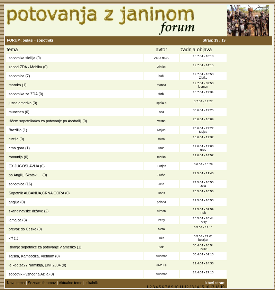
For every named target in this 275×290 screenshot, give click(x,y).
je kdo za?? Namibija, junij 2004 (35, 265)
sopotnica (17, 76)
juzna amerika (20, 103)
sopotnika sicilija (22, 58)
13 (192, 287)
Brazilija (15, 130)
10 (176, 287)
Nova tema (16, 283)
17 (212, 287)
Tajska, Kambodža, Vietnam (31, 256)
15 (202, 287)
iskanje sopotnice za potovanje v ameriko (42, 247)
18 (217, 287)
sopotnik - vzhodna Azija (28, 274)
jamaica (15, 220)
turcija (13, 139)
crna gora (16, 148)
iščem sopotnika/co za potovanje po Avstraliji (45, 121)
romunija (16, 157)
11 (182, 287)
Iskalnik (91, 283)
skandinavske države (26, 211)
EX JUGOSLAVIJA (24, 166)
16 (207, 287)
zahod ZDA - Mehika (25, 67)
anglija (14, 202)
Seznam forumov (42, 283)
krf (11, 238)
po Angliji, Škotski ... (25, 175)
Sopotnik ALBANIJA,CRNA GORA (36, 193)
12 (186, 287)
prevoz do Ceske (22, 229)
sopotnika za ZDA (23, 94)
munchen (16, 112)
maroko (15, 85)
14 (197, 287)
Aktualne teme (70, 283)
